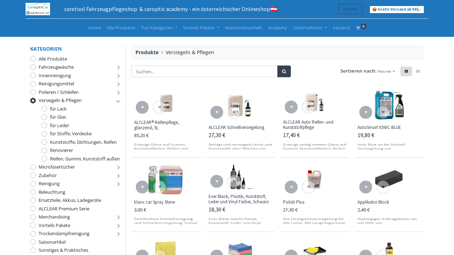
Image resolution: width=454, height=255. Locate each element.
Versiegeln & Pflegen (60, 100)
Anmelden (345, 9)
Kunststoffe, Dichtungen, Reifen (83, 142)
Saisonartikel (52, 242)
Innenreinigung (55, 75)
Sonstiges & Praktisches (63, 250)
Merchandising (54, 217)
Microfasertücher (57, 167)
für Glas (58, 117)
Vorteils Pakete (54, 225)
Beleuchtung (52, 192)
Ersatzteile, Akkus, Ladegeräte (70, 200)
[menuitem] (94, 28)
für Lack (58, 109)
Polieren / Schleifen (59, 92)
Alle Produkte (53, 59)
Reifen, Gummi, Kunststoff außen (85, 158)
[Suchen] (284, 72)
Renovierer (61, 150)
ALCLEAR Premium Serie (64, 208)
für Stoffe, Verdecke (71, 133)
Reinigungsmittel (56, 83)
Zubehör (48, 175)
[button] (386, 71)
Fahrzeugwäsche (56, 67)
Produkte (147, 52)
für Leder (59, 125)
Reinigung (49, 183)
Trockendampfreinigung (64, 233)
